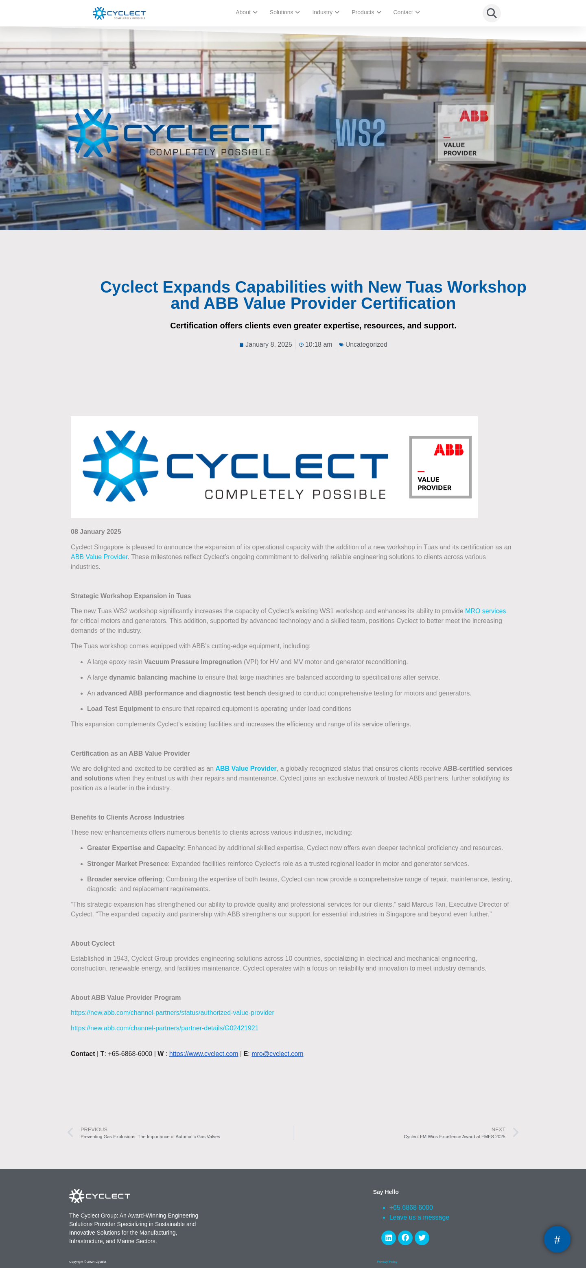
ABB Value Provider (99, 556)
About (247, 12)
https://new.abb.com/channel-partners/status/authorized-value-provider (172, 1012)
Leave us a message (419, 1217)
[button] (492, 13)
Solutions (285, 12)
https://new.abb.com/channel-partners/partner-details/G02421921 (165, 1028)
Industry (325, 12)
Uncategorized (366, 344)
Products (366, 12)
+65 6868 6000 (411, 1207)
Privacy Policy (387, 1262)
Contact (407, 12)
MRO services (485, 611)
